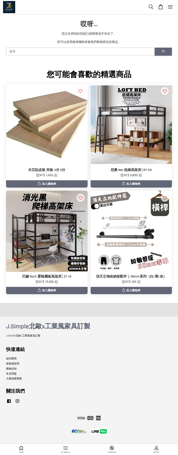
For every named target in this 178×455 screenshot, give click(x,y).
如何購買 (11, 358)
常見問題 (11, 373)
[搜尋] (80, 52)
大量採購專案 (14, 378)
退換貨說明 (12, 363)
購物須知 (11, 368)
